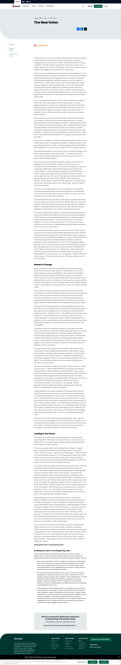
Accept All (103, 662)
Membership (51, 6)
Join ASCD (98, 6)
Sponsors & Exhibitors (82, 647)
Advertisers (82, 643)
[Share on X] (85, 28)
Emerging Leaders (67, 643)
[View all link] (60, 625)
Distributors (82, 644)
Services (42, 6)
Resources (26, 6)
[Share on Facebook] (78, 28)
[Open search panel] (83, 6)
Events (34, 6)
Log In (106, 6)
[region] (60, 662)
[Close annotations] (119, 657)
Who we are (54, 641)
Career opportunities (55, 643)
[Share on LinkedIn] (81, 28)
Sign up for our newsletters (100, 639)
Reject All (92, 662)
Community (68, 646)
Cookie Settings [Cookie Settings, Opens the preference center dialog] (81, 662)
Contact (53, 648)
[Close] (118, 662)
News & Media (55, 646)
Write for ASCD (69, 648)
